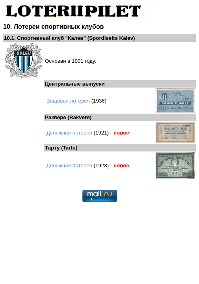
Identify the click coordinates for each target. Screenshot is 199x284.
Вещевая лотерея (68, 101)
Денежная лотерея (69, 133)
